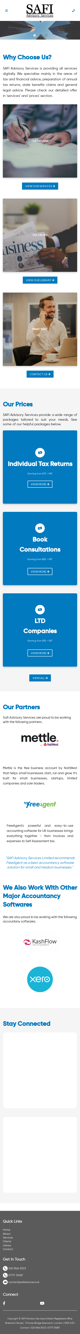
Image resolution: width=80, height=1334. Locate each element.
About (6, 1234)
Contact (8, 1249)
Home (6, 1230)
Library (7, 1245)
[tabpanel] (40, 30)
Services (8, 1237)
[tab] (34, 35)
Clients (7, 1241)
